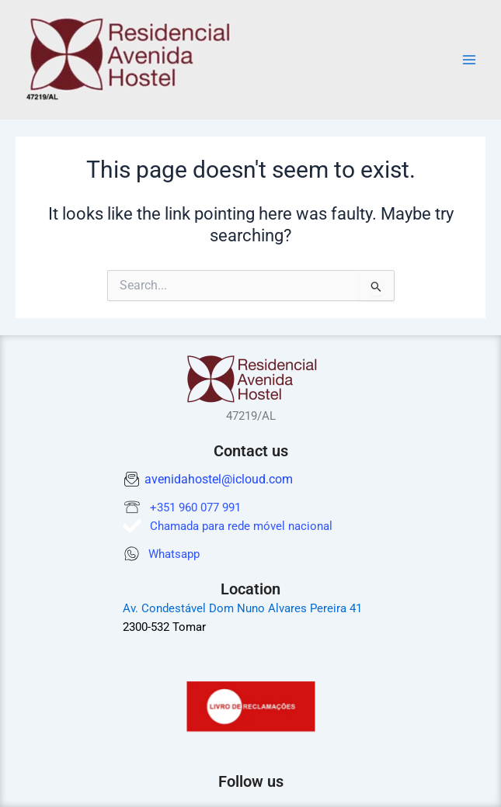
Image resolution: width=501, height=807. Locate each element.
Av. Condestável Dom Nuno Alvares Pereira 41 (242, 608)
